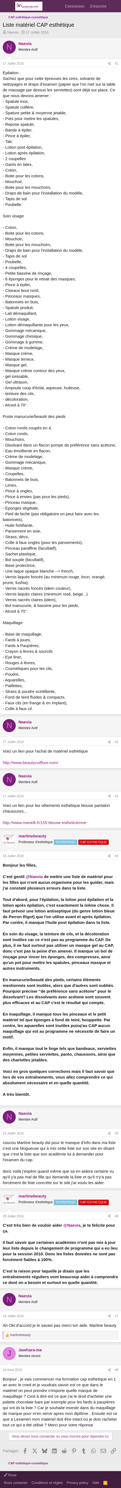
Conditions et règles (47, 1483)
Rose (10, 1475)
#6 (116, 1216)
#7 (116, 1316)
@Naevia (34, 876)
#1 (116, 63)
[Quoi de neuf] (114, 6)
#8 (116, 1370)
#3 (116, 796)
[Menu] (7, 6)
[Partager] (109, 64)
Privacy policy (77, 1483)
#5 (116, 1133)
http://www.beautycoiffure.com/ (30, 762)
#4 (116, 856)
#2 (116, 742)
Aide (95, 1483)
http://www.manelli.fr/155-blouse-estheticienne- (45, 822)
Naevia (12, 32)
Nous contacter (15, 1483)
